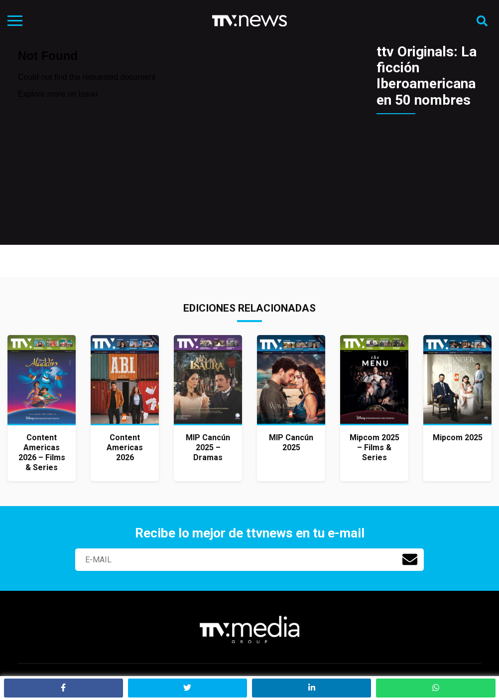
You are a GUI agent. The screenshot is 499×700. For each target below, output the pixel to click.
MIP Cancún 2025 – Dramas (208, 447)
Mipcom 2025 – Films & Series (374, 447)
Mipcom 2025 (458, 437)
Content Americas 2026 (125, 447)
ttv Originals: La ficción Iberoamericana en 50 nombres (426, 75)
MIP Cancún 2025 (291, 442)
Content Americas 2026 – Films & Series (41, 452)
